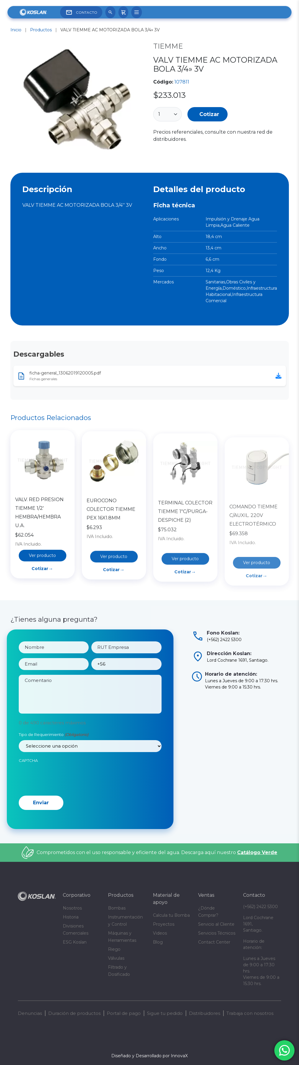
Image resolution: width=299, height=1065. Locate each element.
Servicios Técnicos (216, 933)
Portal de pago (124, 1013)
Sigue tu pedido (165, 1013)
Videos (160, 933)
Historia (71, 917)
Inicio (15, 30)
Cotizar (209, 114)
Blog (158, 942)
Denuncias (30, 1013)
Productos (41, 30)
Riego (114, 949)
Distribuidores (204, 1013)
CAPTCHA (28, 774)
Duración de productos (74, 1013)
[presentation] (64, 791)
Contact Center (214, 942)
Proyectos (163, 924)
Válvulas (116, 958)
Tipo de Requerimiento (53, 749)
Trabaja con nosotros (249, 1013)
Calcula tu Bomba (171, 915)
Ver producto (42, 592)
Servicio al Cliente (216, 924)
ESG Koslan (75, 942)
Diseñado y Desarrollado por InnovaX (149, 1055)
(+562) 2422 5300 (260, 906)
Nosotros (72, 908)
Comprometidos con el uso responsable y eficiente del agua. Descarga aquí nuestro (157, 852)
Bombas (117, 908)
